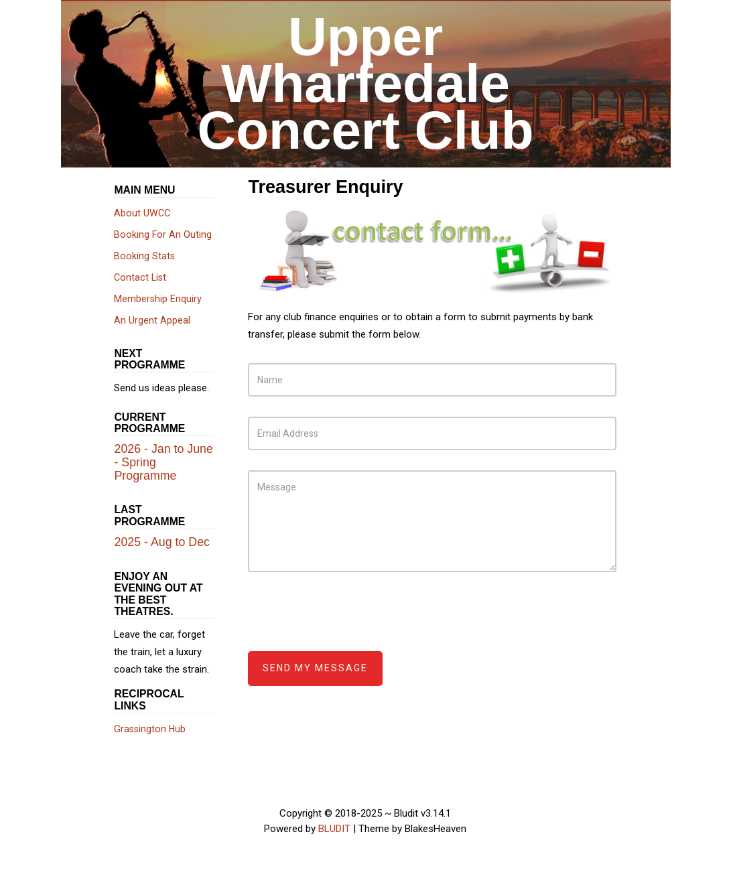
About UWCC (142, 213)
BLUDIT (334, 829)
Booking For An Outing (163, 234)
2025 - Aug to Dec (161, 542)
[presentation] (350, 618)
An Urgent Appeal (152, 320)
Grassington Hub (150, 729)
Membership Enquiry (158, 298)
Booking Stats (144, 256)
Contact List (140, 277)
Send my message (315, 668)
